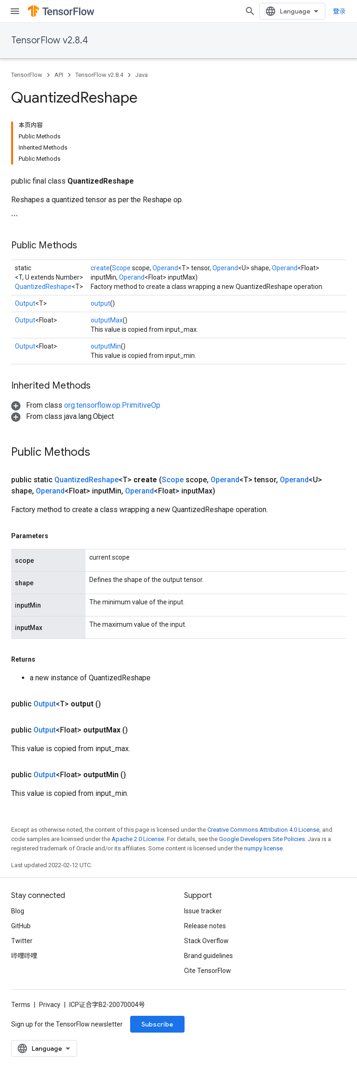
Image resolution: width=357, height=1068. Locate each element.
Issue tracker (203, 911)
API (58, 74)
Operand (165, 268)
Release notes (205, 926)
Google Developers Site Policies (262, 838)
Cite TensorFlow (207, 970)
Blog (17, 911)
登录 (339, 11)
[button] (85, 405)
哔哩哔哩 (24, 955)
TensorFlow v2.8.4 (49, 40)
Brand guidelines (208, 955)
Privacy (49, 1004)
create (100, 268)
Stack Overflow (206, 941)
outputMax (107, 320)
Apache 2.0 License (138, 838)
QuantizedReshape (43, 286)
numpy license (263, 848)
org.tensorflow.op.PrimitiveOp (112, 405)
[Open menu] (15, 11)
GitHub (21, 926)
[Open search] (250, 11)
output (100, 303)
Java (141, 74)
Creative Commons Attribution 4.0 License (263, 829)
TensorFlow (26, 74)
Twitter (22, 941)
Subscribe (157, 1024)
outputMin (106, 346)
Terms (20, 1004)
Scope (121, 268)
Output (25, 303)
